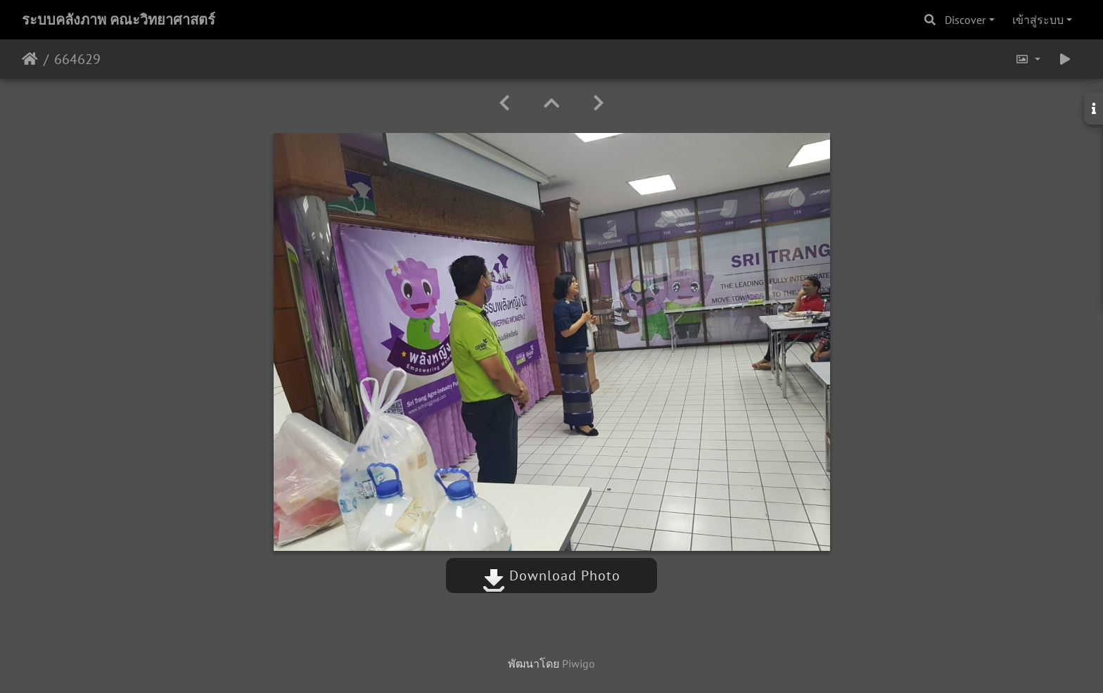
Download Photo (551, 575)
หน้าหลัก (30, 59)
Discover (965, 20)
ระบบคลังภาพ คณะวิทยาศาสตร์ (118, 20)
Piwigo (578, 663)
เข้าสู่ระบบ (1038, 20)
